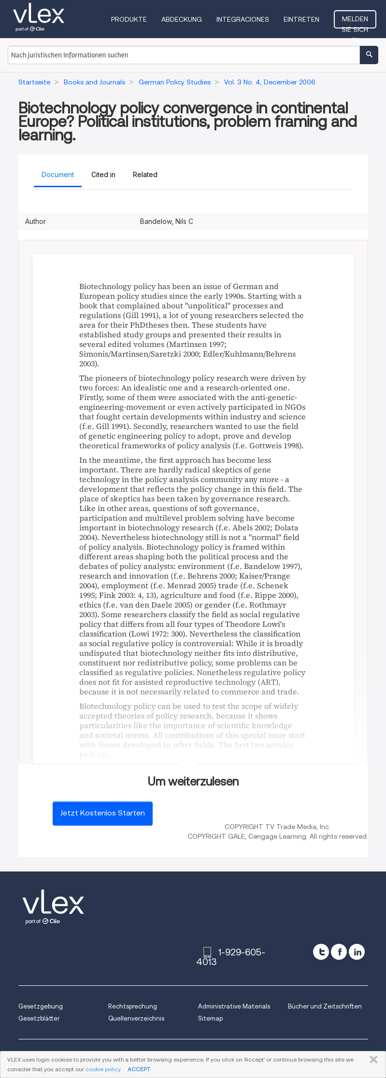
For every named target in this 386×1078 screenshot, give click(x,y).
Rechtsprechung (132, 1006)
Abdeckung (181, 19)
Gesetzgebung (40, 1006)
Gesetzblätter (38, 1018)
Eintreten (301, 19)
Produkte (129, 19)
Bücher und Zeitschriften (325, 1006)
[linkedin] (357, 952)
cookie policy (103, 1069)
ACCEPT (139, 1069)
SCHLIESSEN (371, 1059)
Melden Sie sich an (355, 21)
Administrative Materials (234, 1006)
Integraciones (242, 19)
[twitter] (321, 952)
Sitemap (210, 1018)
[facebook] (339, 952)
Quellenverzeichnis (136, 1018)
